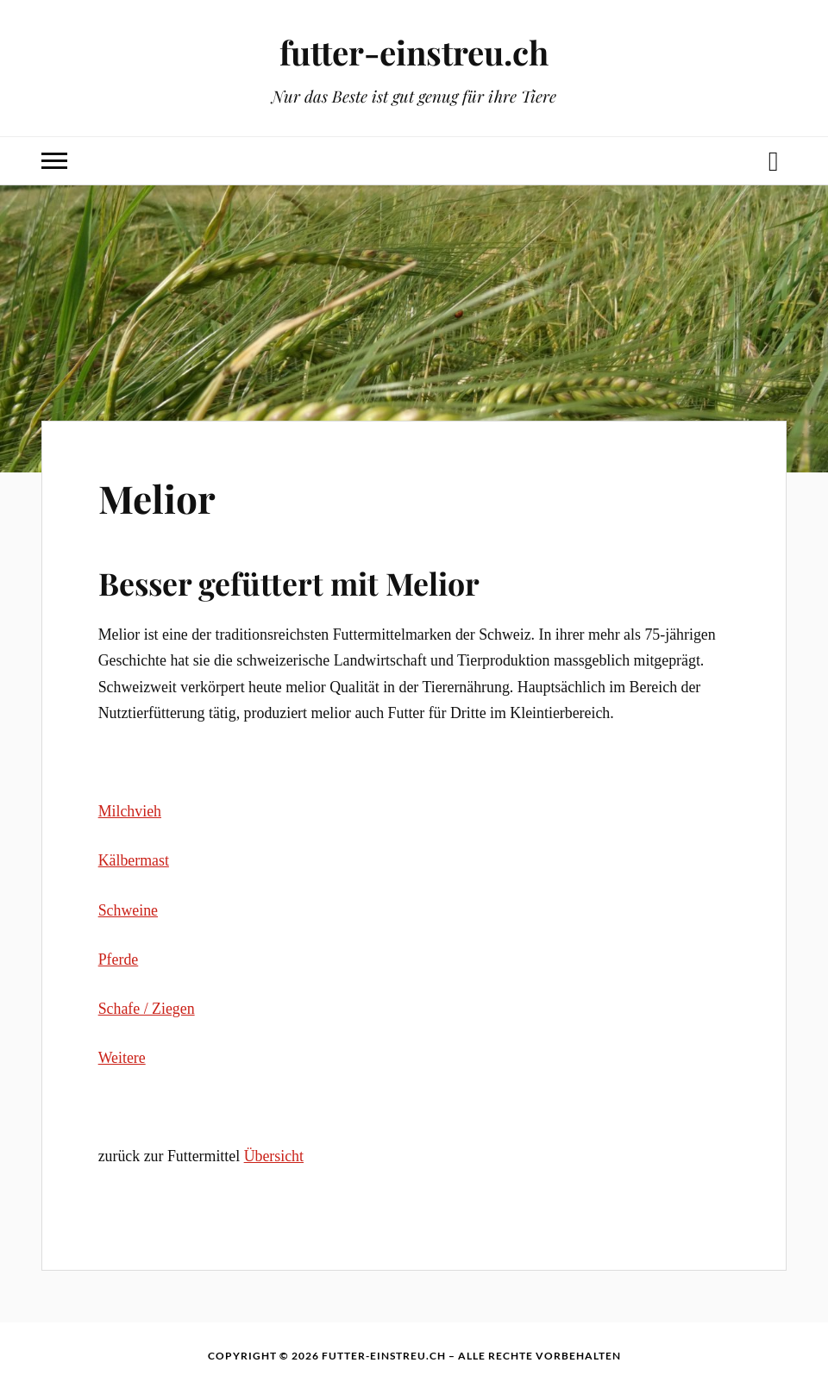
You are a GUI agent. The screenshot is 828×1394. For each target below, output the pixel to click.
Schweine (128, 910)
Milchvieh (129, 811)
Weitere (122, 1057)
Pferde (118, 959)
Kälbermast (133, 860)
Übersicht (274, 1156)
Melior (157, 497)
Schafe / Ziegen (146, 1008)
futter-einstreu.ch (414, 52)
